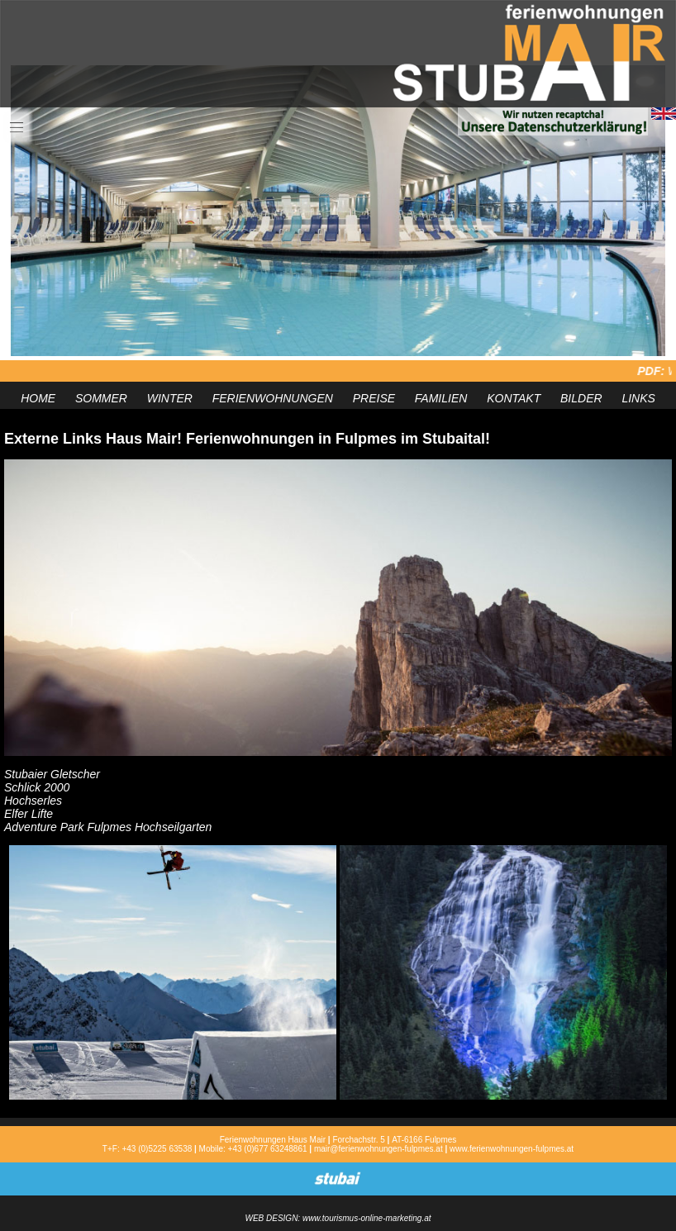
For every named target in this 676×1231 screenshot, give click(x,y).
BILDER (581, 398)
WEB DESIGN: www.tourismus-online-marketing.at (338, 1218)
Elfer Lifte (28, 813)
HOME (38, 398)
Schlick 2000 (36, 787)
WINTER (170, 398)
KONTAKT (513, 398)
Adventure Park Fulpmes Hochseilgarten (108, 827)
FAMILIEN (441, 398)
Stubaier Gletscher (52, 774)
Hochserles (33, 800)
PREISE (374, 398)
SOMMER (101, 398)
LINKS (638, 398)
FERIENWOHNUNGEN (272, 398)
